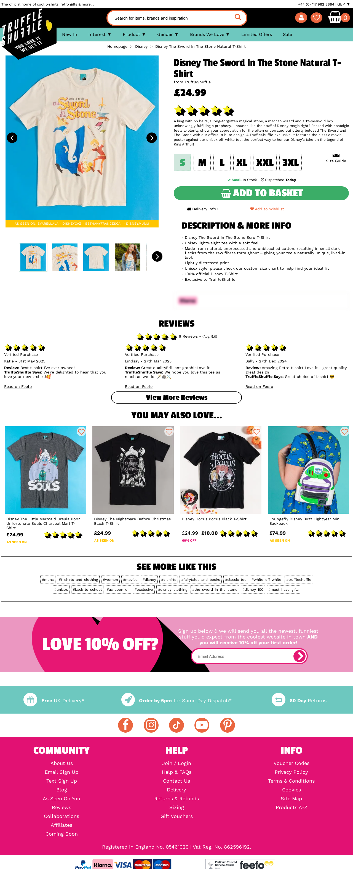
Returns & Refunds (176, 798)
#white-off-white (266, 579)
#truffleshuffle (298, 579)
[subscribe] (299, 656)
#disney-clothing (172, 589)
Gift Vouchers (177, 816)
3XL (290, 163)
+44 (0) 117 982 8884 (316, 4)
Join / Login (176, 763)
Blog (61, 789)
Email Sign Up (61, 772)
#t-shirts (168, 579)
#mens (48, 579)
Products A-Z (291, 807)
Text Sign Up (61, 780)
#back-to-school (87, 589)
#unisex (61, 589)
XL (241, 163)
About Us (61, 763)
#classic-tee (236, 579)
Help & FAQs (176, 772)
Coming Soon (62, 833)
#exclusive (144, 589)
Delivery (176, 789)
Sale (287, 34)
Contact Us (176, 780)
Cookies (291, 789)
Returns (299, 700)
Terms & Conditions (291, 780)
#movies (130, 579)
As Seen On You (61, 798)
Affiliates (61, 825)
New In (69, 34)
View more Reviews (176, 397)
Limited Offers (256, 34)
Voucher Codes (291, 763)
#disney (149, 579)
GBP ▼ (343, 4)
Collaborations (61, 816)
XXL (265, 163)
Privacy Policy (291, 772)
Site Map (291, 798)
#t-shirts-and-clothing (78, 579)
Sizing (176, 807)
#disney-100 (252, 589)
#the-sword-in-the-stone (214, 589)
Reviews (61, 807)
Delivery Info (202, 209)
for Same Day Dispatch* (176, 700)
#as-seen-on (118, 589)
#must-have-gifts (283, 589)
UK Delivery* (53, 700)
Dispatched (278, 180)
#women (110, 579)
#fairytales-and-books (200, 579)
